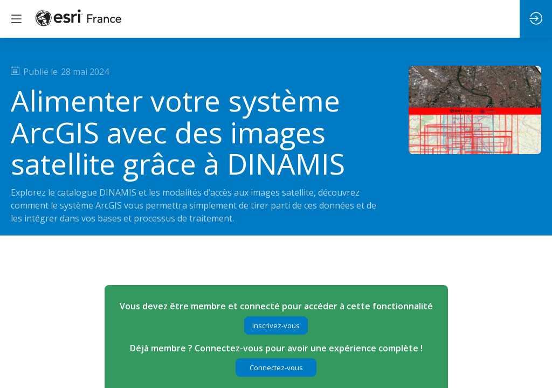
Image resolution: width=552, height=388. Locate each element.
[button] (276, 325)
